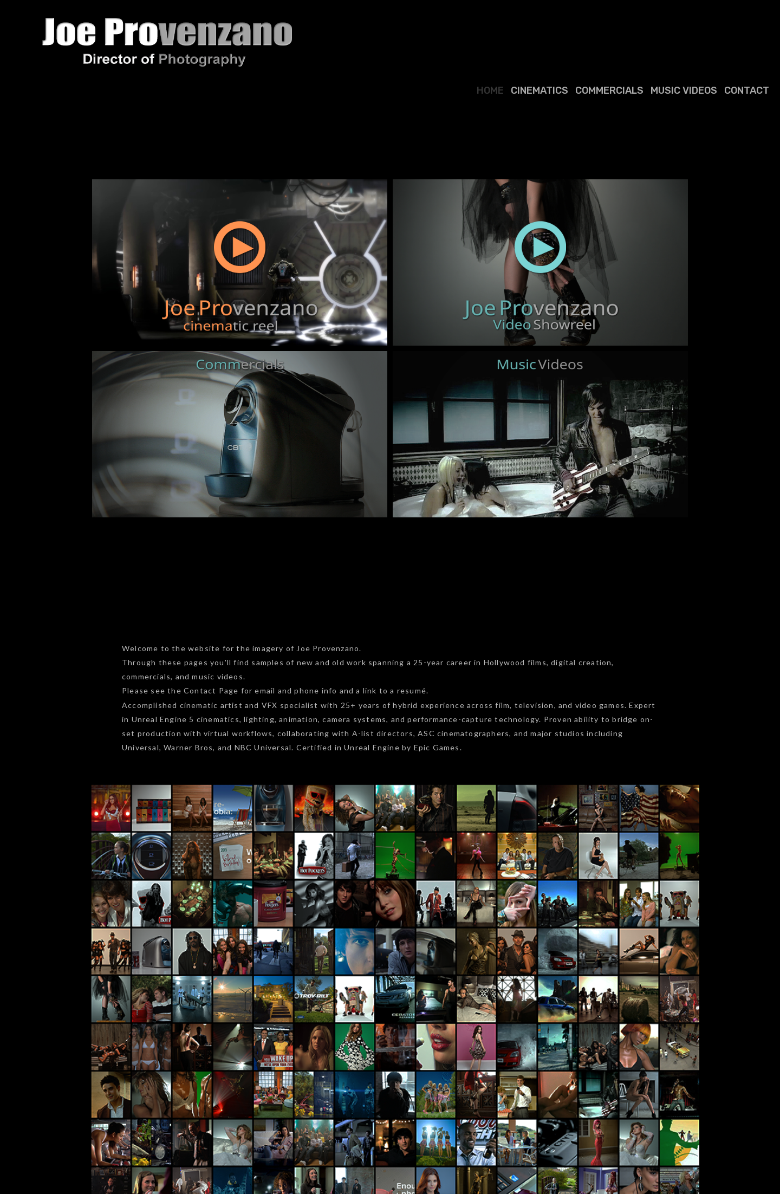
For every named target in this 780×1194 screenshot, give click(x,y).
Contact (746, 90)
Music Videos (684, 90)
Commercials (609, 90)
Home (490, 90)
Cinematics (539, 90)
